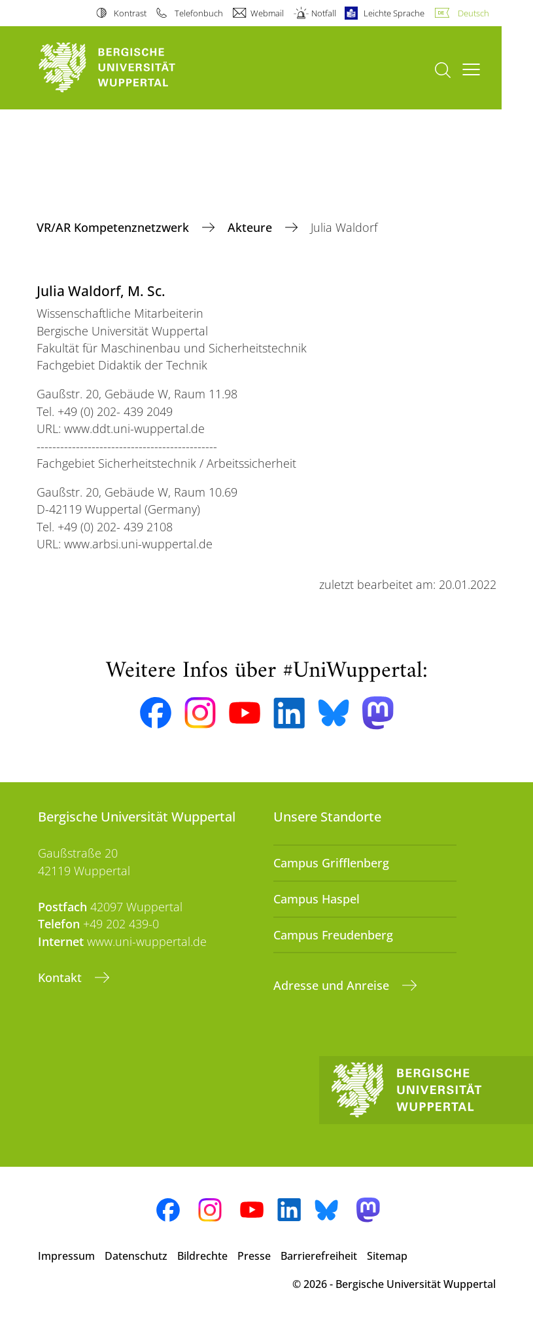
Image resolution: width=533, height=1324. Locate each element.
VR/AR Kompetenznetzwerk (114, 227)
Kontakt (61, 977)
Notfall (323, 13)
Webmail (267, 13)
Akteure (251, 227)
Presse (254, 1256)
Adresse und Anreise (332, 985)
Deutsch (473, 13)
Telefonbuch (199, 13)
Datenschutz (136, 1256)
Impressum (66, 1256)
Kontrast (130, 13)
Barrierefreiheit (319, 1256)
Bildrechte (202, 1256)
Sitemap (387, 1256)
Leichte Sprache (394, 13)
